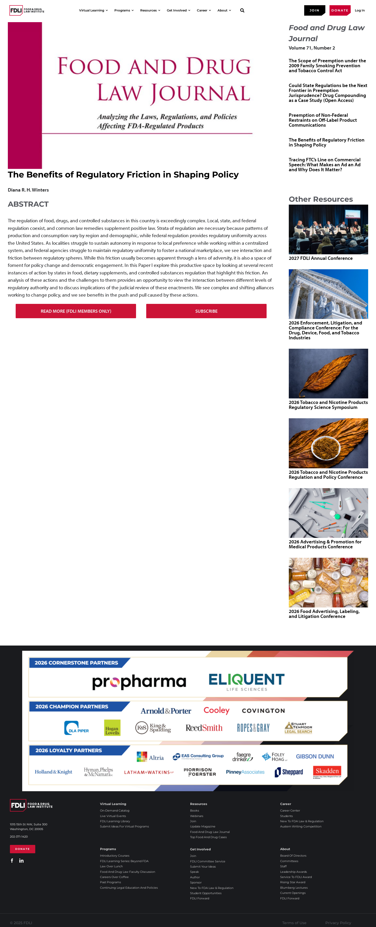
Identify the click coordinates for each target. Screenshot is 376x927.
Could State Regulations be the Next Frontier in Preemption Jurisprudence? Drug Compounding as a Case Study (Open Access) (328, 92)
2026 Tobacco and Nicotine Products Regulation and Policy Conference (328, 474)
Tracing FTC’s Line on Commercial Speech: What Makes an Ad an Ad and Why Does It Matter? (325, 164)
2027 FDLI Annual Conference (321, 258)
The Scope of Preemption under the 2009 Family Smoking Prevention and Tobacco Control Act (327, 65)
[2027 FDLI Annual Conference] (328, 229)
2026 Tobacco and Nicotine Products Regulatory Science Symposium (328, 404)
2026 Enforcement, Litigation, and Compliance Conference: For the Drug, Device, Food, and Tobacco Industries (325, 330)
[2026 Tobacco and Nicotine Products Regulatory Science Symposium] (328, 373)
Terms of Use (294, 922)
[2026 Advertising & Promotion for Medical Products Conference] (328, 513)
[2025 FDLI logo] (26, 10)
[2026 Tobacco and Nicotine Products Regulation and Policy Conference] (328, 443)
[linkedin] (21, 860)
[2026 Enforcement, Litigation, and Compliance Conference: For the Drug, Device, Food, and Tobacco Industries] (328, 294)
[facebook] (12, 860)
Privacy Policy (338, 922)
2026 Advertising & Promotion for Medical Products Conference (325, 544)
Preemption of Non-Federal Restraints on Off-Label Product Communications (323, 120)
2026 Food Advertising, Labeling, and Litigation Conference (324, 613)
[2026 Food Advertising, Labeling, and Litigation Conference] (328, 582)
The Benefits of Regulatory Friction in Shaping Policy (327, 142)
